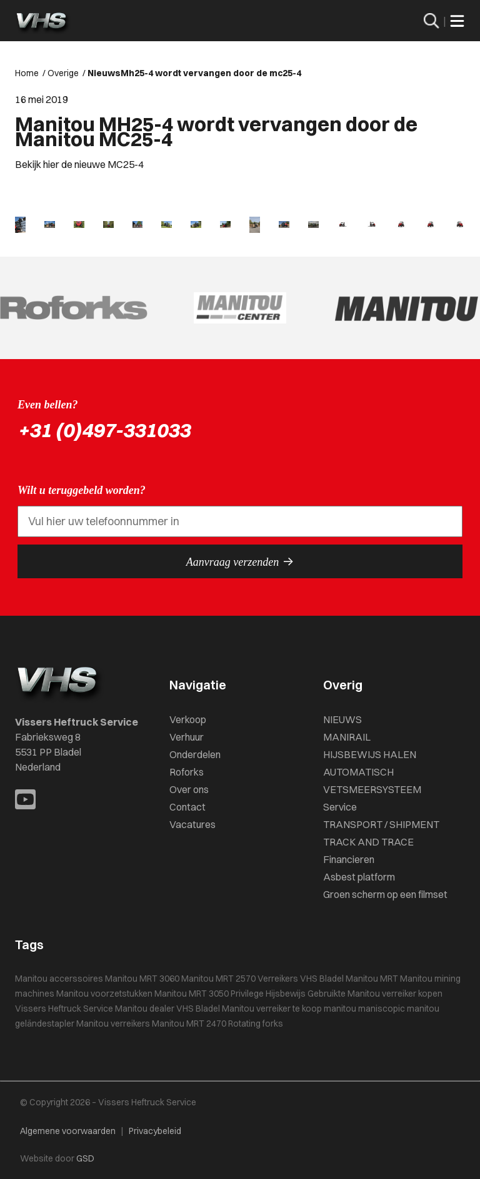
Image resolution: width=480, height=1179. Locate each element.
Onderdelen (195, 754)
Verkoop (187, 719)
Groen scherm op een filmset (385, 894)
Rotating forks (255, 1023)
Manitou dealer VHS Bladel (167, 1008)
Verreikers (278, 978)
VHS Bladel (322, 978)
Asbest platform (359, 877)
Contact (187, 807)
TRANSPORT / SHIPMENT (381, 824)
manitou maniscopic (364, 1008)
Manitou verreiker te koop (272, 1008)
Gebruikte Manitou (344, 993)
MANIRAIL (347, 737)
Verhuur (186, 737)
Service (340, 807)
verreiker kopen (412, 993)
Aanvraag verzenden (240, 561)
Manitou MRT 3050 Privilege (209, 993)
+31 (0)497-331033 (104, 430)
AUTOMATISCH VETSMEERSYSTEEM (372, 781)
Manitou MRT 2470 (189, 1023)
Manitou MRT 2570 (218, 978)
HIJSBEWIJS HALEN (369, 754)
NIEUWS (342, 719)
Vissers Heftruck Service (64, 1008)
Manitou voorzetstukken (104, 993)
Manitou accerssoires (59, 978)
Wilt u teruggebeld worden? (82, 490)
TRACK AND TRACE (368, 842)
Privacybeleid (155, 1131)
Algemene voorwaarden (68, 1131)
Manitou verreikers (113, 1023)
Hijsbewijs (286, 993)
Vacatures (192, 824)
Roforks (186, 772)
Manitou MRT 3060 (142, 978)
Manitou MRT (372, 978)
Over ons (189, 789)
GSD (85, 1158)
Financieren (348, 859)
